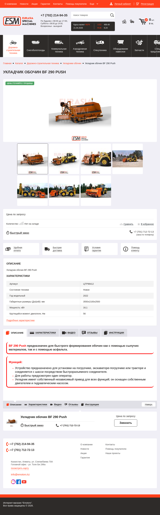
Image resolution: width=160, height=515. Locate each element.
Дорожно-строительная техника (43, 63)
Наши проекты (112, 453)
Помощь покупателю (115, 449)
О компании (86, 444)
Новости (84, 449)
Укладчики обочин (72, 63)
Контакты (110, 444)
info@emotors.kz (20, 474)
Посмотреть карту (20, 468)
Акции (83, 453)
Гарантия (85, 457)
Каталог (19, 63)
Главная (7, 63)
